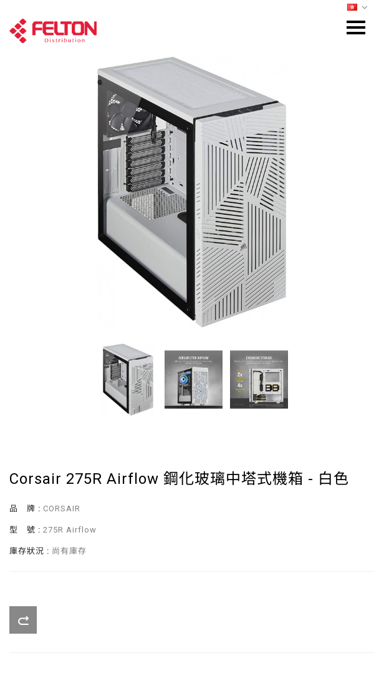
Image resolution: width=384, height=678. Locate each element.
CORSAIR (61, 508)
